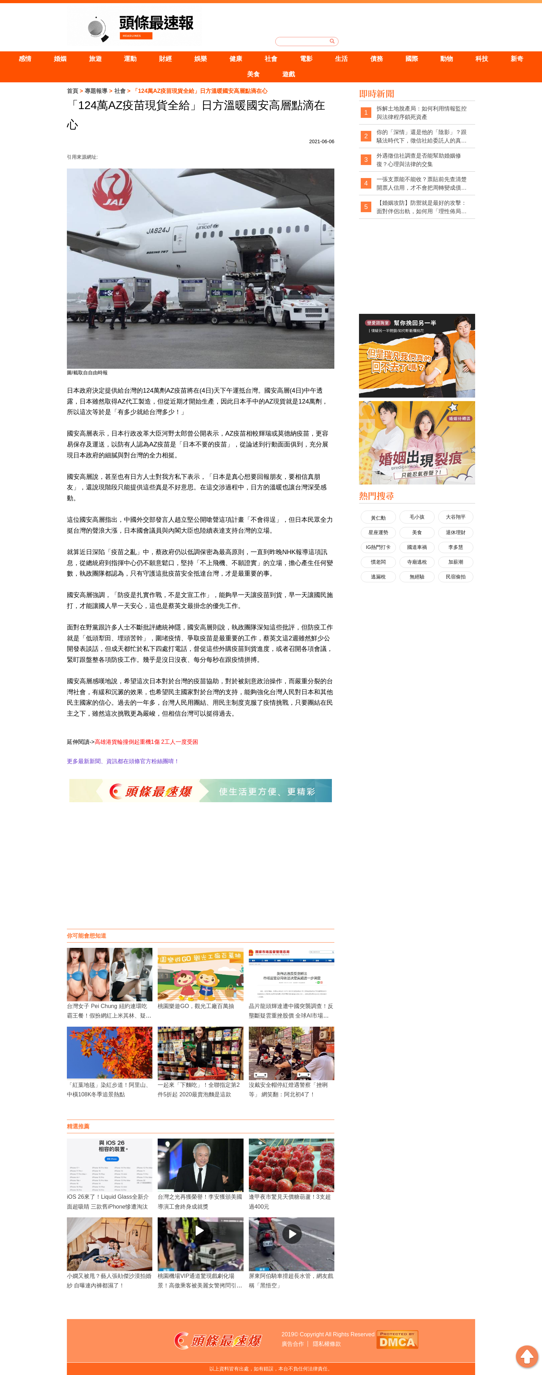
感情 (25, 58)
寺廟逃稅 (417, 562)
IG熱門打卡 (378, 547)
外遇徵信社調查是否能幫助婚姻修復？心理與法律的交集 (419, 160)
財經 (165, 58)
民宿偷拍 (456, 576)
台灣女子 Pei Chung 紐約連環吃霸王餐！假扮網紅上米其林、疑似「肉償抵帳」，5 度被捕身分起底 (109, 1015)
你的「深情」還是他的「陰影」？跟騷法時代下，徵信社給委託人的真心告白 (422, 136)
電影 (306, 58)
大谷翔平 (456, 517)
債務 (376, 58)
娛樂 (200, 58)
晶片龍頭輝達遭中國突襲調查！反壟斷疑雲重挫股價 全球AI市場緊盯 (291, 1015)
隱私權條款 (327, 1344)
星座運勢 (378, 532)
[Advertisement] (200, 872)
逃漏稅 (378, 576)
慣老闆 (378, 562)
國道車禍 (417, 547)
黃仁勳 (378, 518)
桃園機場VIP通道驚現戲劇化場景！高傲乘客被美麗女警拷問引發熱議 (200, 1285)
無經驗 (417, 576)
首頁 (72, 91)
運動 (130, 58)
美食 (253, 74)
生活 (341, 58)
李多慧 (455, 547)
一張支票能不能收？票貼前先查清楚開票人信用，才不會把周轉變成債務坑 (422, 183)
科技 (481, 58)
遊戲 (288, 74)
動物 (446, 58)
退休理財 (456, 532)
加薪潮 (455, 562)
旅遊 (95, 58)
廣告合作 (293, 1344)
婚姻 (60, 58)
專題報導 (96, 91)
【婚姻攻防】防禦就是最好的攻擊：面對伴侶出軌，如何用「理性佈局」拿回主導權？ (422, 207)
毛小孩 (417, 517)
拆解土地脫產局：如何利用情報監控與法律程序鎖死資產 (422, 113)
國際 (411, 58)
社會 (271, 58)
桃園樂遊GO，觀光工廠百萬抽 (196, 1006)
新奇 (517, 58)
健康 (235, 58)
